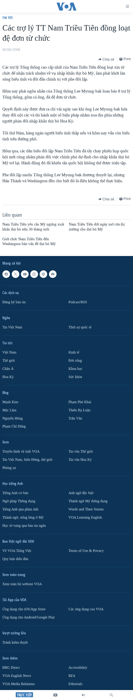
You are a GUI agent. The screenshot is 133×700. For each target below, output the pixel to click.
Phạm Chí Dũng (14, 426)
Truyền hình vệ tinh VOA (21, 451)
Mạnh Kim (10, 402)
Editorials (75, 683)
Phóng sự (9, 468)
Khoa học (75, 368)
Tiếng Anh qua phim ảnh (20, 509)
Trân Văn (75, 418)
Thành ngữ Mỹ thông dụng (88, 501)
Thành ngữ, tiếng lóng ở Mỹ (23, 517)
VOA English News (16, 675)
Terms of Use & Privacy (86, 550)
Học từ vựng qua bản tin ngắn (24, 525)
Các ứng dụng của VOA (86, 609)
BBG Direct (11, 667)
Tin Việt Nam (12, 327)
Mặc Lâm (9, 410)
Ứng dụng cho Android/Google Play (28, 617)
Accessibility (77, 667)
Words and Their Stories (86, 509)
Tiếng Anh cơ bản (15, 493)
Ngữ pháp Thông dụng (18, 501)
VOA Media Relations (18, 683)
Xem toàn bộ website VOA (22, 584)
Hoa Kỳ (8, 376)
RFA (71, 675)
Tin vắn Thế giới (80, 451)
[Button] (106, 59)
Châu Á (8, 368)
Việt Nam (9, 352)
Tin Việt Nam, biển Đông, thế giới (27, 459)
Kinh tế (73, 352)
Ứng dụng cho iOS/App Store (23, 609)
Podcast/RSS (77, 302)
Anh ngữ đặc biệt (81, 493)
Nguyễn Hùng (12, 418)
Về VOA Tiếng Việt (16, 550)
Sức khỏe (75, 376)
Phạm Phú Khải (79, 402)
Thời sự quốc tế (79, 327)
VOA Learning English (85, 517)
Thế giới (8, 360)
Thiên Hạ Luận (79, 410)
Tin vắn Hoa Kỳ (80, 459)
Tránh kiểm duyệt (15, 642)
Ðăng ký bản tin (14, 302)
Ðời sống (75, 360)
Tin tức (7, 17)
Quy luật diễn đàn (15, 559)
